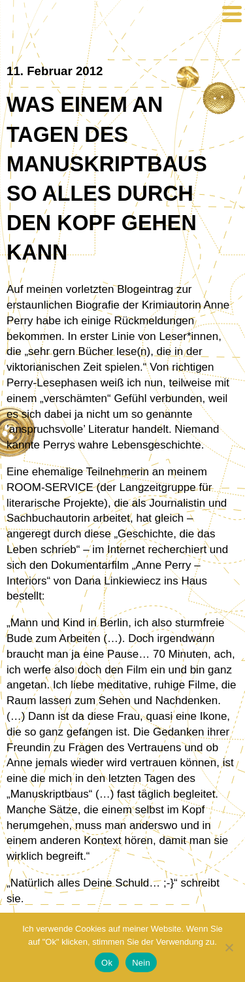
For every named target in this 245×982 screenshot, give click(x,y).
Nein (141, 963)
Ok (106, 963)
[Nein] (228, 947)
